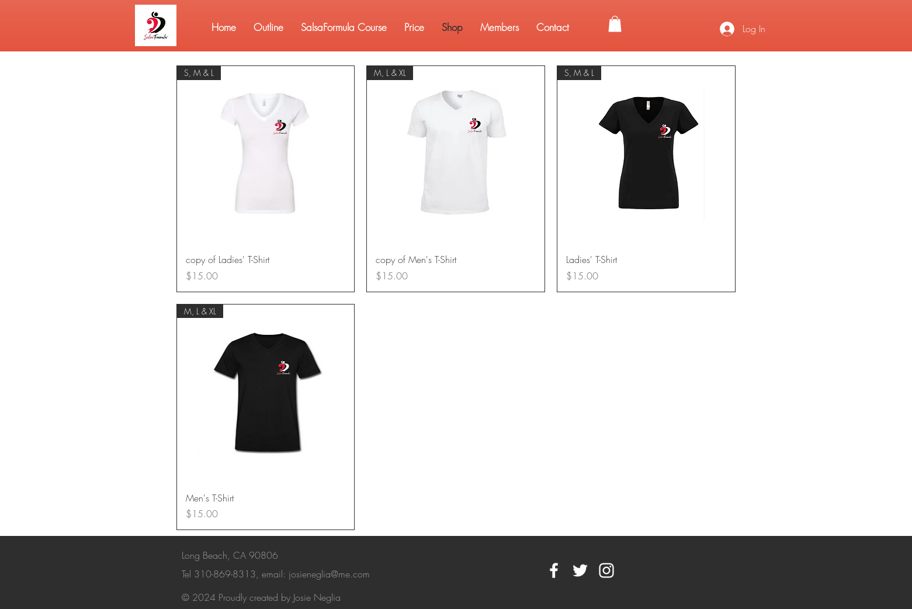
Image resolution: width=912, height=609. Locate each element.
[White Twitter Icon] (580, 570)
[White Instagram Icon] (606, 570)
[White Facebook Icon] (554, 570)
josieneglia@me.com (329, 574)
